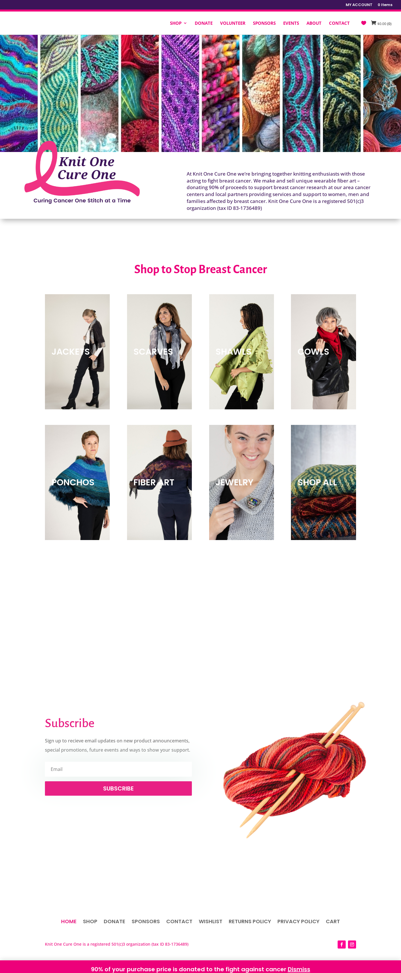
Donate (114, 922)
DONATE (204, 23)
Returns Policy (250, 922)
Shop (90, 922)
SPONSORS (264, 23)
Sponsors (146, 922)
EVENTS (291, 23)
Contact (179, 922)
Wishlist (210, 922)
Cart (333, 922)
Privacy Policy (298, 922)
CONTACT (339, 23)
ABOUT (314, 23)
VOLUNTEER (232, 23)
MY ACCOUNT (359, 5)
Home (69, 922)
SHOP (175, 23)
